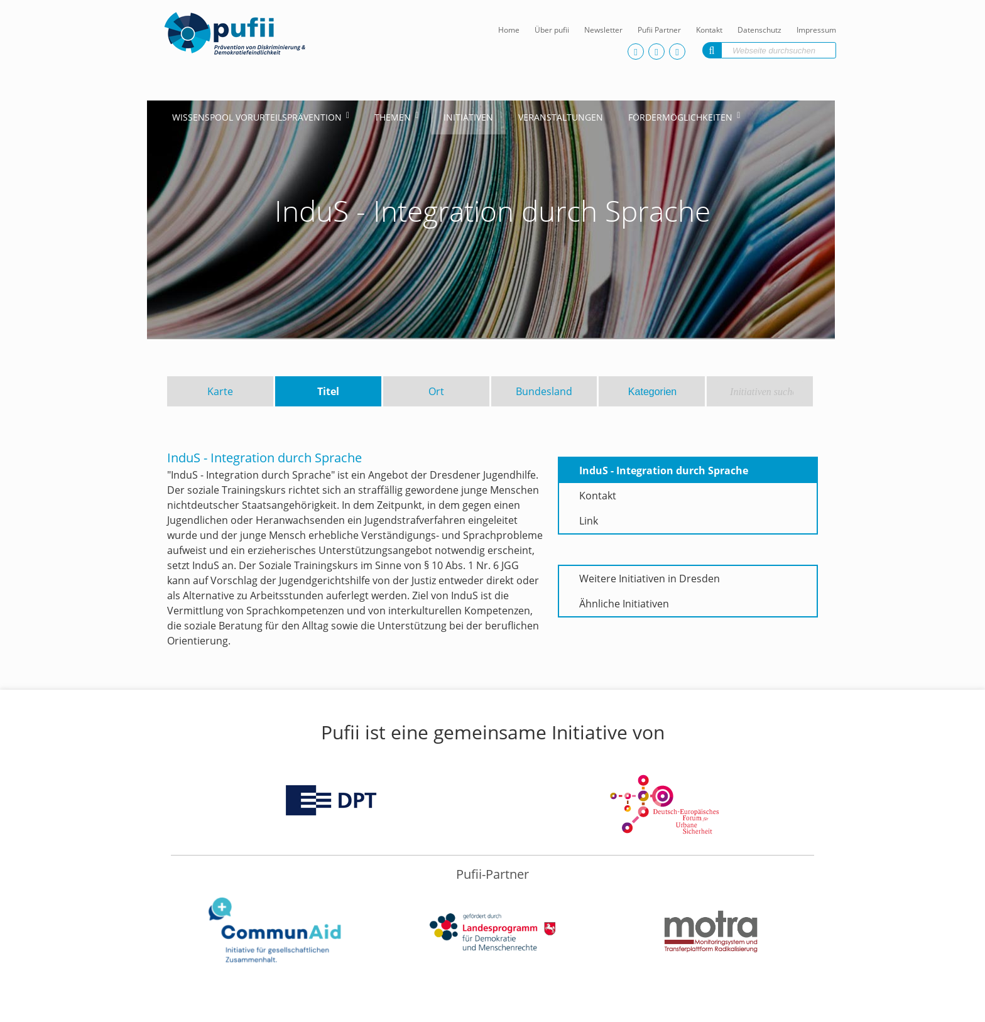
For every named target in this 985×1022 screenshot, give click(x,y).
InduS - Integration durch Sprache (663, 470)
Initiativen (468, 117)
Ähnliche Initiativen (624, 604)
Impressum (816, 29)
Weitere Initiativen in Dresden (649, 578)
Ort (436, 391)
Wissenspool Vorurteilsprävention (257, 117)
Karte (220, 391)
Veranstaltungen (560, 117)
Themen (392, 117)
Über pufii (552, 29)
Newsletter (603, 29)
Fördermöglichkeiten (680, 117)
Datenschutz (759, 29)
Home (509, 29)
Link (588, 521)
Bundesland (544, 391)
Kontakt (709, 29)
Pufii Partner (659, 29)
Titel (328, 391)
